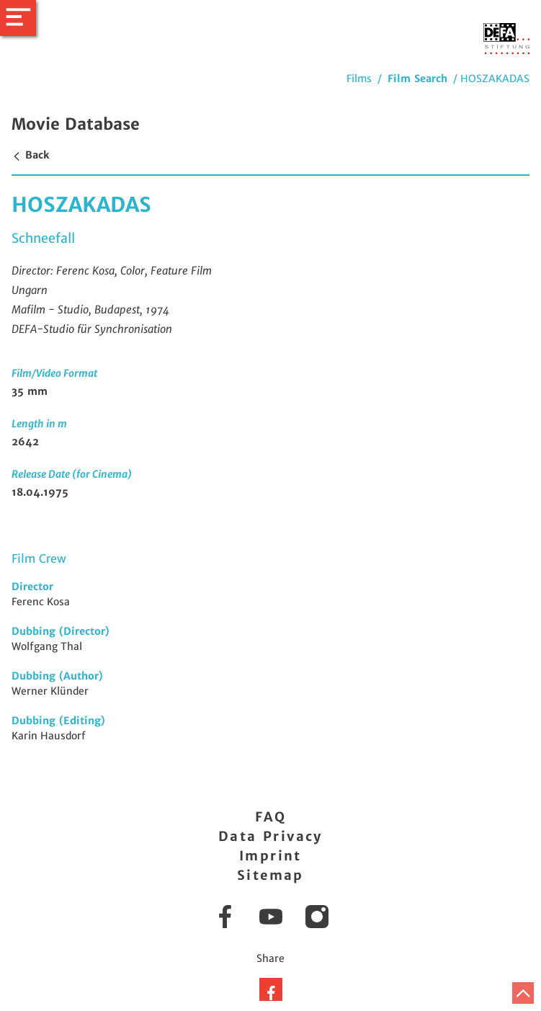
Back (30, 154)
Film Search (417, 78)
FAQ (270, 817)
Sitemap (270, 875)
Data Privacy (270, 836)
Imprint (270, 855)
